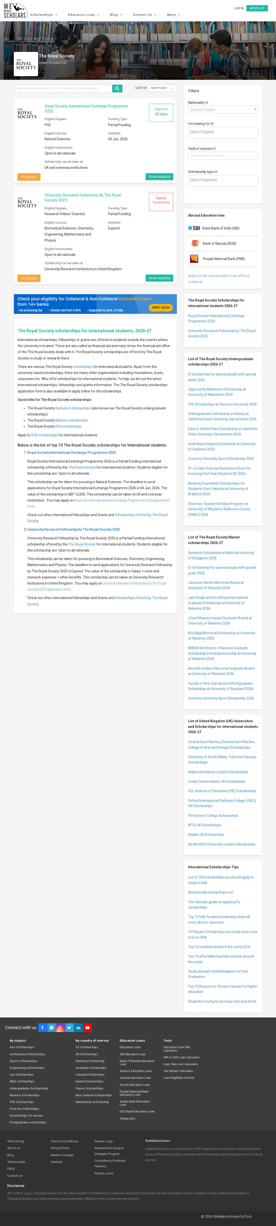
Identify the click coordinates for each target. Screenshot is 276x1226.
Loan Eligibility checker (179, 1078)
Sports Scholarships (23, 1061)
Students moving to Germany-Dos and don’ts (222, 1001)
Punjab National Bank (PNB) (216, 259)
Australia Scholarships (91, 1068)
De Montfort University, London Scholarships (221, 844)
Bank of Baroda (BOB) (212, 244)
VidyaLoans (127, 1118)
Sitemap (57, 1162)
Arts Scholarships (22, 1047)
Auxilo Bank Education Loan (135, 1103)
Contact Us (145, 14)
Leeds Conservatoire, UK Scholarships (216, 781)
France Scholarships (89, 1088)
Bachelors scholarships (73, 408)
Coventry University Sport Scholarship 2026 (221, 459)
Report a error (104, 1173)
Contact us (14, 1175)
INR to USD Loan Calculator (182, 1057)
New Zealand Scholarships (94, 1095)
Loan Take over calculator (181, 1064)
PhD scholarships (68, 426)
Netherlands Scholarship (92, 1102)
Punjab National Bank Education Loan (134, 1093)
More (174, 14)
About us (13, 1148)
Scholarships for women (26, 1115)
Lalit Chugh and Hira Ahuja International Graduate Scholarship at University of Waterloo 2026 (218, 603)
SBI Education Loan (133, 1054)
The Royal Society (82, 467)
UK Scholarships (87, 1054)
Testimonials (16, 1162)
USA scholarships (44, 435)
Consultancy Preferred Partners (110, 1163)
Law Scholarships (22, 1074)
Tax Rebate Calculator (178, 1071)
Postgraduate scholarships (28, 1122)
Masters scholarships (71, 420)
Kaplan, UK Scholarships (206, 834)
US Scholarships (87, 1047)
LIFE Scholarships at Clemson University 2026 (222, 404)
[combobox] (223, 110)
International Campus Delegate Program (109, 1150)
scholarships (83, 367)
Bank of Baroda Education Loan (137, 1063)
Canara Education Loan (135, 1078)
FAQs (11, 1168)
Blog (117, 14)
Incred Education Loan (135, 1085)
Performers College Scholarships (213, 816)
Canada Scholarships (90, 1074)
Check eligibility (159, 177)
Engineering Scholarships (27, 1068)
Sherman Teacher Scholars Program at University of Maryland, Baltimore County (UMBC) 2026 (219, 509)
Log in (239, 8)
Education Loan (84, 14)
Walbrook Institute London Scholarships (218, 772)
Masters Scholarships (24, 1095)
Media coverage (62, 1155)
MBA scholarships (22, 1081)
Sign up (257, 8)
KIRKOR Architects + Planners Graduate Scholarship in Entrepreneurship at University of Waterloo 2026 (222, 653)
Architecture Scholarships (27, 1054)
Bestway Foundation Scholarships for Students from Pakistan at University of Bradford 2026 (218, 488)
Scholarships (44, 14)
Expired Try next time (161, 200)
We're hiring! (15, 1141)
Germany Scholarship (90, 1061)
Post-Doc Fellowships (24, 1109)
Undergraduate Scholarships (29, 1088)
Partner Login (104, 1141)
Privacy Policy (60, 1148)
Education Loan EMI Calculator (177, 1049)
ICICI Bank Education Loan (137, 1111)
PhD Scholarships (22, 1102)
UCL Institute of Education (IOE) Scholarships (222, 791)
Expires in (161, 111)
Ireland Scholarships (89, 1081)
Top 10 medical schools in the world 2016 (219, 947)
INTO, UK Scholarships (204, 825)
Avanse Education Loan (136, 1071)
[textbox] (224, 132)
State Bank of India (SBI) (213, 228)
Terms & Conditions (64, 1141)
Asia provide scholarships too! (210, 892)
